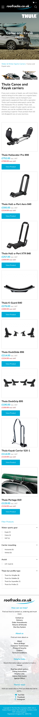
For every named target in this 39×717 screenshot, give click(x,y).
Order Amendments (19, 622)
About (19, 641)
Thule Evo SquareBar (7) (21, 581)
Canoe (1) (21, 535)
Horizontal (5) (21, 550)
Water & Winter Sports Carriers (14, 64)
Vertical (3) (21, 553)
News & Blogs (19, 643)
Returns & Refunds (19, 625)
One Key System (19, 627)
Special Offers (19, 678)
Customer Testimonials (19, 646)
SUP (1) (21, 538)
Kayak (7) (21, 532)
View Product (11, 167)
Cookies (19, 650)
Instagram (21, 699)
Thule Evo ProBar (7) (21, 584)
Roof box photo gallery (19, 669)
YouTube (21, 695)
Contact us (19, 618)
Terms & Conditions (19, 653)
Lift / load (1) (21, 564)
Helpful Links (19, 674)
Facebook (21, 697)
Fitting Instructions (19, 671)
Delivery (19, 620)
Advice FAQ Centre (19, 676)
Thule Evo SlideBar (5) (21, 578)
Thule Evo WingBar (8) (21, 575)
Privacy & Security (19, 648)
